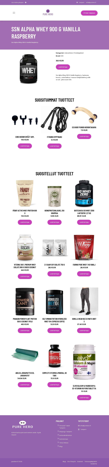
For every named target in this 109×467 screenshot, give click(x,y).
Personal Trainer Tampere (64, 427)
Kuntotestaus (63, 439)
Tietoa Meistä (63, 443)
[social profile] (25, 2)
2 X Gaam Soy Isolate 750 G (54, 264)
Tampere (81, 2)
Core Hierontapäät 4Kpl (24, 137)
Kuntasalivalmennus (65, 435)
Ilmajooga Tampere (65, 431)
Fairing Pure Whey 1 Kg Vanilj (84, 264)
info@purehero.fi (91, 2)
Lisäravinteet (68, 53)
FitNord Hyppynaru (54, 137)
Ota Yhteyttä (71, 461)
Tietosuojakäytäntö (90, 461)
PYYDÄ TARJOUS (89, 13)
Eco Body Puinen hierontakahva (84, 127)
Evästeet (80, 461)
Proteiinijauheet (79, 53)
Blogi (60, 446)
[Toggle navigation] (13, 13)
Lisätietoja (63, 67)
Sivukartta (94, 464)
